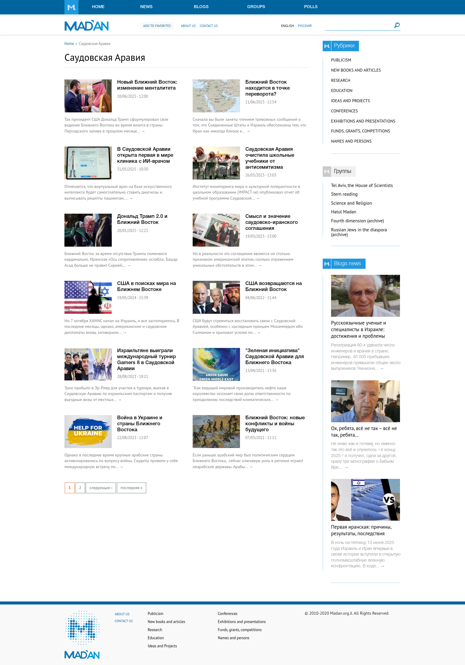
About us (188, 26)
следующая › (100, 487)
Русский (305, 26)
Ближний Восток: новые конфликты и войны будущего (275, 424)
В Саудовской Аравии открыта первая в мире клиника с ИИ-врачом (145, 155)
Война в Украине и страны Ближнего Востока (139, 424)
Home (98, 7)
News (146, 7)
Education (341, 90)
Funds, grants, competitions (360, 131)
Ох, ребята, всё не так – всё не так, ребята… (364, 431)
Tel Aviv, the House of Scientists (362, 185)
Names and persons (351, 141)
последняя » (131, 487)
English (287, 26)
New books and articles (356, 70)
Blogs (201, 7)
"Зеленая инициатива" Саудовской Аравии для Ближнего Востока (274, 357)
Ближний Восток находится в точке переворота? (267, 88)
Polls (311, 7)
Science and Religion (351, 203)
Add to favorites (157, 26)
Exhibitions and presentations (363, 121)
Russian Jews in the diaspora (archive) (359, 232)
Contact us (209, 26)
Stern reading (344, 194)
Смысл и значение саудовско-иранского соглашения (271, 222)
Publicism (341, 60)
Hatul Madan (343, 211)
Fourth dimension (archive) (357, 220)
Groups (256, 7)
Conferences (344, 111)
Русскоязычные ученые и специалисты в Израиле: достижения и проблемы (358, 329)
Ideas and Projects (350, 100)
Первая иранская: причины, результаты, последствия (361, 530)
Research (340, 80)
